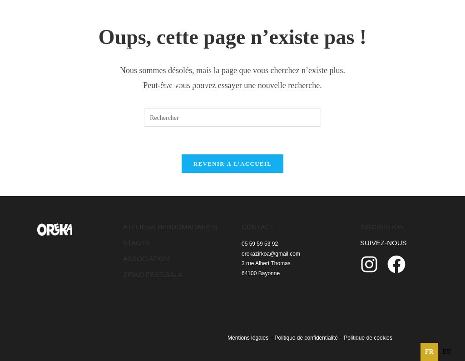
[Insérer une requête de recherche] (232, 118)
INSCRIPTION (382, 227)
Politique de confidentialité (305, 338)
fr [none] (429, 351)
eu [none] (447, 351)
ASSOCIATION (146, 258)
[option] (447, 352)
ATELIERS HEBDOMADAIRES (170, 227)
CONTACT (258, 227)
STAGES (136, 243)
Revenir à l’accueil (232, 163)
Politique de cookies (368, 338)
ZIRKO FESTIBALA (153, 274)
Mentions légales (248, 338)
